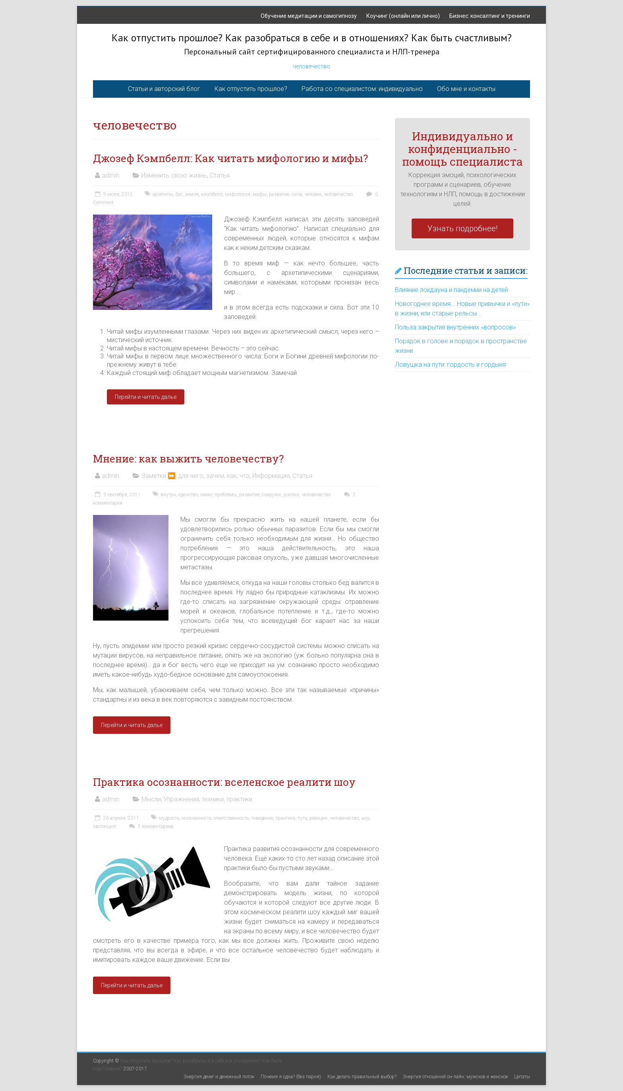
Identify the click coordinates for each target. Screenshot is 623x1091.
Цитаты (522, 1076)
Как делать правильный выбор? (362, 1076)
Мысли (151, 799)
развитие (279, 194)
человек (312, 194)
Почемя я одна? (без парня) (291, 1076)
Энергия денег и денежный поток (219, 1076)
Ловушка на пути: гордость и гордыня (450, 364)
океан (206, 494)
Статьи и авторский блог (164, 89)
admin (110, 175)
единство (188, 494)
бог (179, 194)
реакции (318, 818)
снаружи (271, 494)
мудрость (169, 818)
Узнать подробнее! (462, 228)
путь (302, 818)
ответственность (231, 818)
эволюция (104, 826)
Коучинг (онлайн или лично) (403, 16)
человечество (311, 66)
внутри (168, 494)
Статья (220, 175)
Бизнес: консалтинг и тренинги (489, 16)
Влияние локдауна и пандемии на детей (451, 290)
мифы (260, 194)
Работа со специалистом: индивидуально (362, 89)
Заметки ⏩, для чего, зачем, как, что (195, 476)
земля (192, 194)
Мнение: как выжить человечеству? (188, 458)
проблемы (226, 494)
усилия (291, 494)
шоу (365, 818)
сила (297, 194)
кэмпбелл (211, 194)
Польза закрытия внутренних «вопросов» (455, 327)
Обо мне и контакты (466, 89)
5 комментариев (150, 826)
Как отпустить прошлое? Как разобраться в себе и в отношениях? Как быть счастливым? (312, 37)
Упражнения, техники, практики (208, 799)
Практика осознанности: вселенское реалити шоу (224, 782)
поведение (262, 818)
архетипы (163, 194)
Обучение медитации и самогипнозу (309, 16)
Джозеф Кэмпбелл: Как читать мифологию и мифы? (230, 158)
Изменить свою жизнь (174, 175)
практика (285, 818)
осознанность (196, 818)
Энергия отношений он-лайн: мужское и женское (455, 1076)
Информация (271, 476)
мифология (237, 194)
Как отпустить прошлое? (251, 89)
